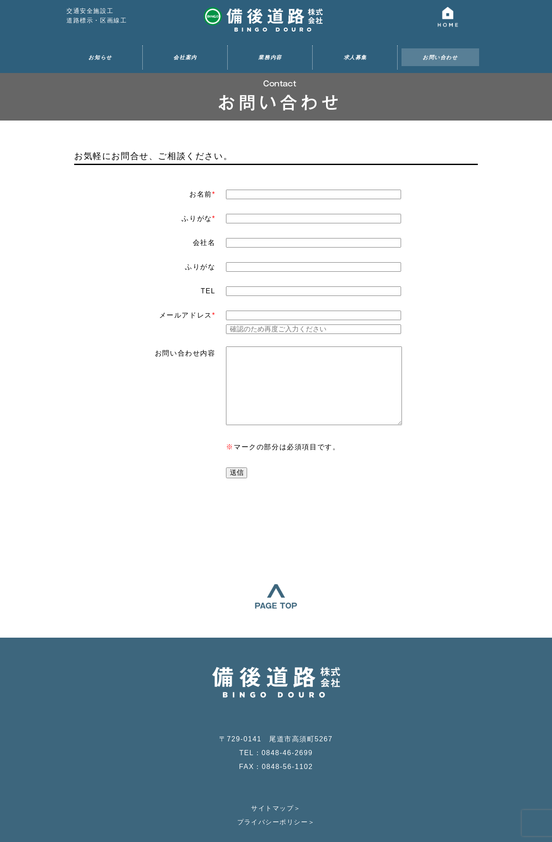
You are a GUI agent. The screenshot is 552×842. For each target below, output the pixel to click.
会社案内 (185, 57)
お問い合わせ (440, 57)
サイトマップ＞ (275, 759)
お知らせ (100, 57)
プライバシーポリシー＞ (276, 772)
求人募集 (355, 57)
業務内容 (270, 57)
